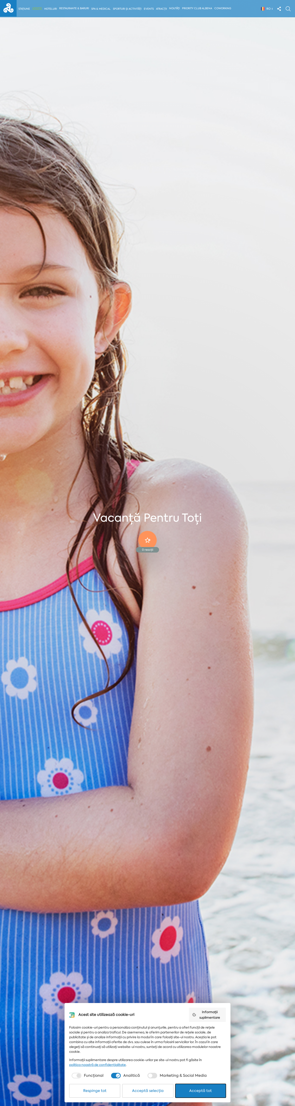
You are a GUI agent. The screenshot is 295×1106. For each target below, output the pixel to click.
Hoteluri (50, 9)
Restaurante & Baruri (74, 8)
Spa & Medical (101, 9)
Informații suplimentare (206, 1015)
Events (149, 9)
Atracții (162, 9)
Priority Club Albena (198, 8)
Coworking (223, 8)
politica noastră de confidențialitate (97, 1065)
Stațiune (24, 9)
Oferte (37, 8)
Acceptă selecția (148, 1090)
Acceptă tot (200, 1090)
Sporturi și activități (127, 9)
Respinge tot (94, 1090)
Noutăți (175, 8)
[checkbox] (87, 1075)
